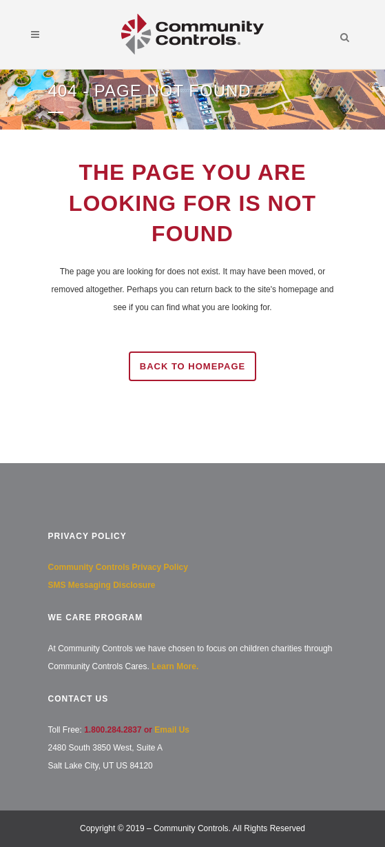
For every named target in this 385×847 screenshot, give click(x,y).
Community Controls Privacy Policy (118, 567)
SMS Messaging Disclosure (102, 585)
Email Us (171, 730)
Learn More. (175, 666)
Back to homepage (192, 366)
